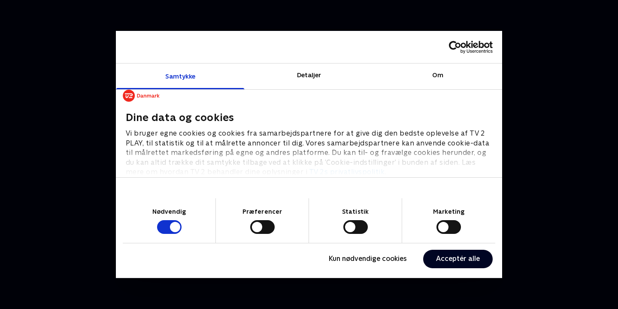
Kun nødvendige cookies (368, 258)
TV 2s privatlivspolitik (347, 172)
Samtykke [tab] (180, 76)
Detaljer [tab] (309, 75)
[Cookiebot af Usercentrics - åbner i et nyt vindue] (455, 47)
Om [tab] (437, 75)
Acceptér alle (458, 258)
